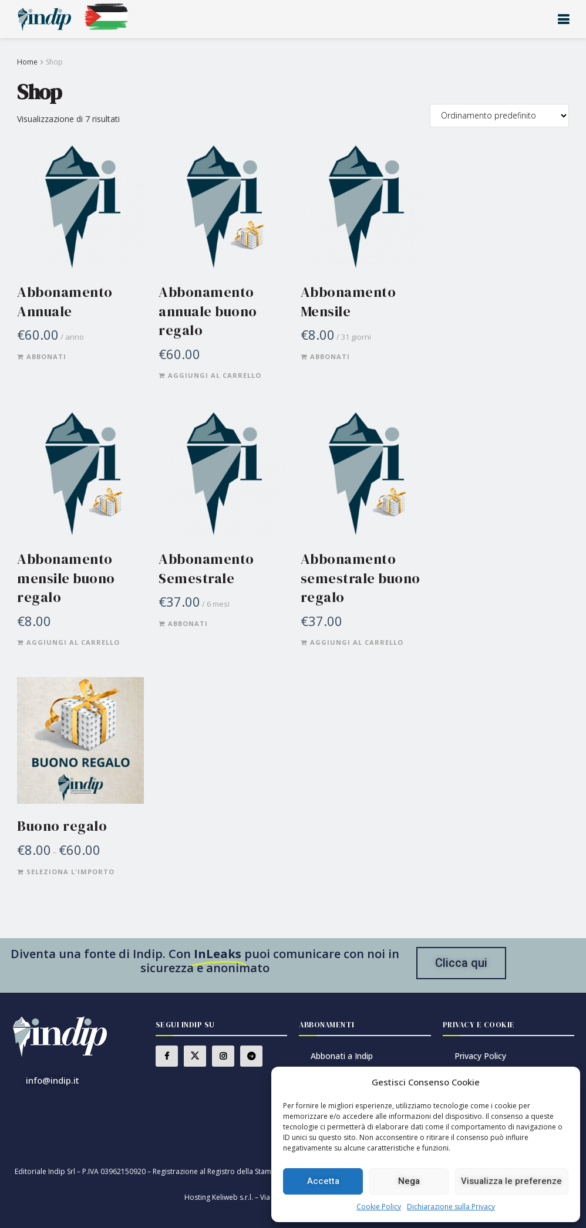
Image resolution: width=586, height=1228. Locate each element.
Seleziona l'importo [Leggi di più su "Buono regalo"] (70, 871)
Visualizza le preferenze (511, 1181)
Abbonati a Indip (342, 1055)
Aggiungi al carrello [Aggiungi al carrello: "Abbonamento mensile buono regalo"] (73, 642)
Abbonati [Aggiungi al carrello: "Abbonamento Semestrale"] (188, 623)
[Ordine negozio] (499, 115)
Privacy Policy (480, 1055)
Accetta (323, 1181)
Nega (409, 1181)
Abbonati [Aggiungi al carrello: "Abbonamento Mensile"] (330, 356)
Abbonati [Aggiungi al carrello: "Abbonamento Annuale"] (46, 356)
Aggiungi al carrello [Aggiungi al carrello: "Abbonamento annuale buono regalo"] (214, 375)
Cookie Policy (378, 1207)
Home (27, 62)
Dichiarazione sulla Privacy (451, 1207)
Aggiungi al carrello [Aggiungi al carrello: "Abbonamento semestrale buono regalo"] (356, 642)
